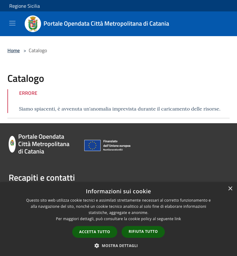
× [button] (230, 189)
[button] (118, 245)
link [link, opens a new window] (178, 218)
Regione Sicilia (24, 6)
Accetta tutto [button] (94, 231)
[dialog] (118, 219)
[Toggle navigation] (12, 23)
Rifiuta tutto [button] (143, 231)
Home (13, 50)
